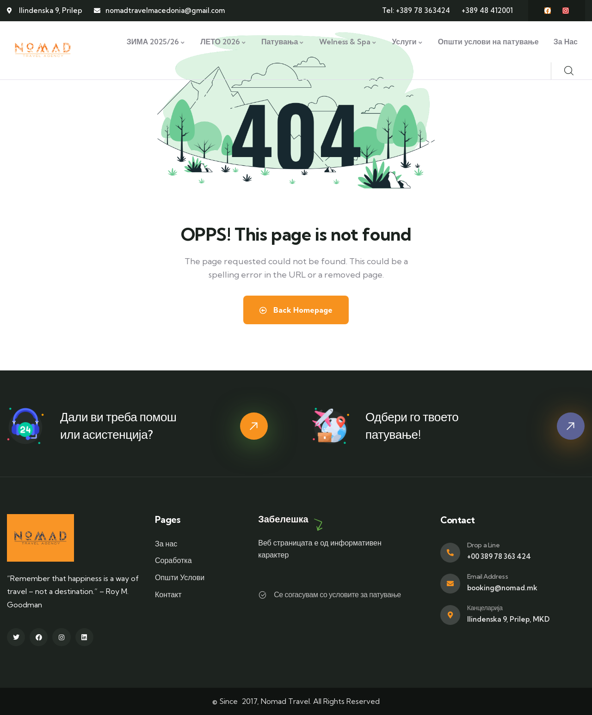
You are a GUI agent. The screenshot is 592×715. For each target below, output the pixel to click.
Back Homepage (296, 310)
